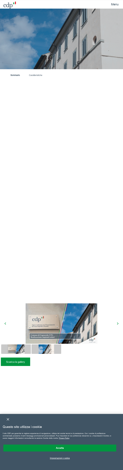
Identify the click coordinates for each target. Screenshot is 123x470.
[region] (61, 442)
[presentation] (6, 323)
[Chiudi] (8, 419)
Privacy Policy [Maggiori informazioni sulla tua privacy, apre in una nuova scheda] (64, 438)
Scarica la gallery (15, 361)
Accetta (60, 448)
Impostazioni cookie (60, 458)
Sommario (15, 75)
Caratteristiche (35, 75)
